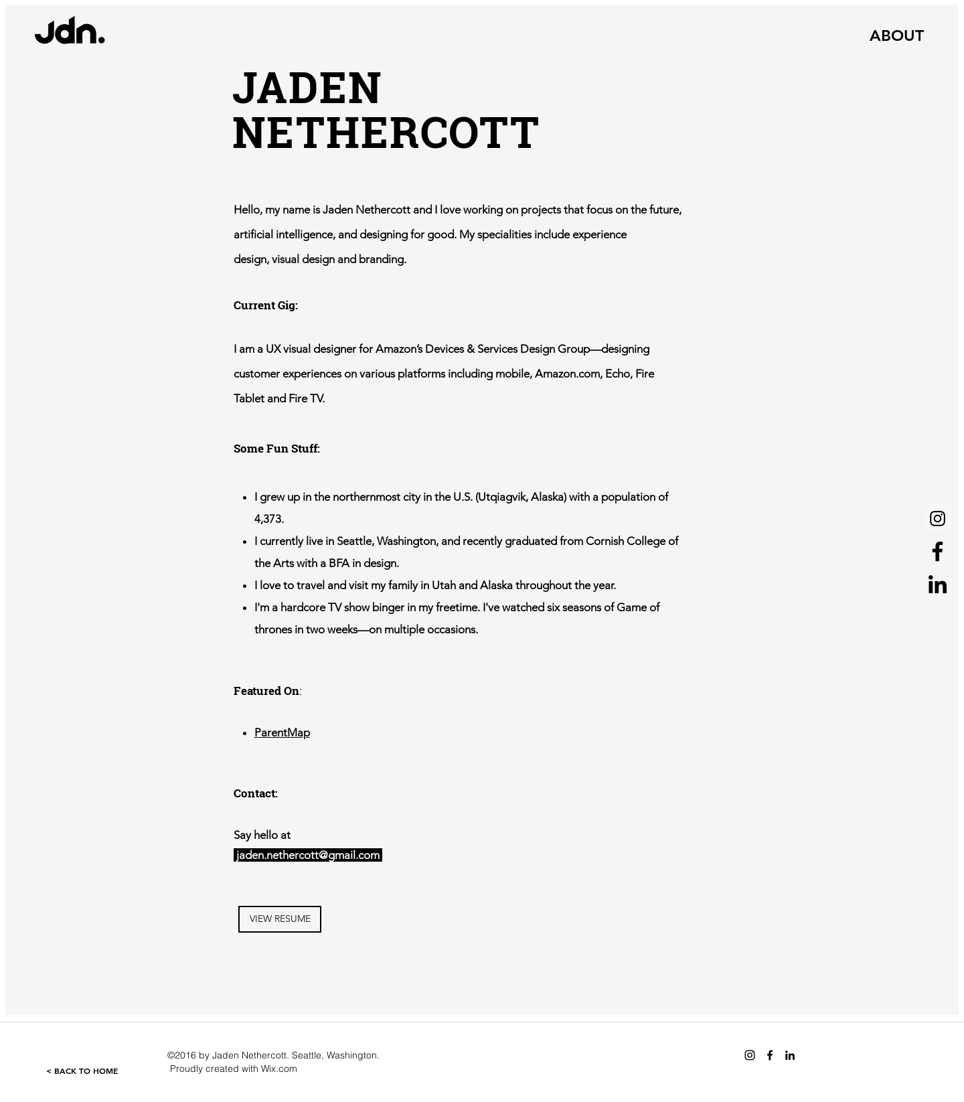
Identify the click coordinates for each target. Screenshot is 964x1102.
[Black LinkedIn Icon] (938, 584)
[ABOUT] (896, 35)
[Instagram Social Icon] (938, 518)
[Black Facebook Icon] (938, 551)
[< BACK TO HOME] (82, 1070)
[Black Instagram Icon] (749, 1055)
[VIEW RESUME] (279, 919)
